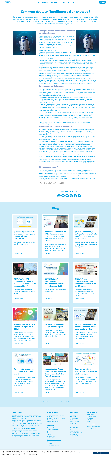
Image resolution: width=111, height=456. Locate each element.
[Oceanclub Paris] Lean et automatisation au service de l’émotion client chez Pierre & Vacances (55, 372)
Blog (71, 429)
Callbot (49, 434)
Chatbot (49, 433)
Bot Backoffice (51, 436)
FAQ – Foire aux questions (74, 422)
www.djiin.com (91, 428)
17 (61, 401)
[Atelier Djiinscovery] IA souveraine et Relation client (23, 371)
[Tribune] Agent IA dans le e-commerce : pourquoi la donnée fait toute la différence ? (24, 235)
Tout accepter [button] (105, 452)
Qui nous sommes (75, 415)
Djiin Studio (50, 420)
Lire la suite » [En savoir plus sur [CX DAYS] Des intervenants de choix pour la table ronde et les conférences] (79, 298)
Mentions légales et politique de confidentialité (76, 434)
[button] (59, 195)
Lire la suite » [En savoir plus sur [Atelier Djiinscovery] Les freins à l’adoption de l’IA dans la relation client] (79, 343)
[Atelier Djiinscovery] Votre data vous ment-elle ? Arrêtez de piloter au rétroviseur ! (86, 235)
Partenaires (73, 420)
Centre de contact (52, 441)
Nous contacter (74, 431)
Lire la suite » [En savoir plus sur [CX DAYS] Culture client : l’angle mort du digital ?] (49, 343)
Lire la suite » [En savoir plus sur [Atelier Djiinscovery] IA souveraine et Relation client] (18, 392)
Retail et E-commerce (53, 445)
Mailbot (49, 431)
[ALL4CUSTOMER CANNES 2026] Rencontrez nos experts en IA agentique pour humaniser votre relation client (55, 236)
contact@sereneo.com (93, 426)
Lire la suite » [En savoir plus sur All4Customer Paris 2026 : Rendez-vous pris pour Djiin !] (18, 343)
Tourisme (49, 443)
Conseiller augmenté (53, 429)
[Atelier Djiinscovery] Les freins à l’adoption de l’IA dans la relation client (85, 326)
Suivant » (67, 401)
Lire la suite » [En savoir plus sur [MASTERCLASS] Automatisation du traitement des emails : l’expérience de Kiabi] (49, 298)
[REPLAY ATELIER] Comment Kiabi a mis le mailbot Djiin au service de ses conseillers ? (25, 282)
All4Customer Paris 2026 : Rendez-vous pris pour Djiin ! (25, 326)
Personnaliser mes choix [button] (85, 453)
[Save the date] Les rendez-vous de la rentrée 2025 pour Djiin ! (86, 371)
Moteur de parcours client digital (56, 418)
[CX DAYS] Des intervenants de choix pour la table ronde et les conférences (85, 282)
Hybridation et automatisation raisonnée (55, 415)
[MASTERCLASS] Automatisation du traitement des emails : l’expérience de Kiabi (54, 282)
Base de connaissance (53, 421)
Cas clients (73, 416)
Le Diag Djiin (50, 437)
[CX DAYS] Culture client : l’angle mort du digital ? (55, 325)
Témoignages (74, 418)
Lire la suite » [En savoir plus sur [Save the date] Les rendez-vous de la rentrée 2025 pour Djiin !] (79, 392)
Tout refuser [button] (97, 452)
